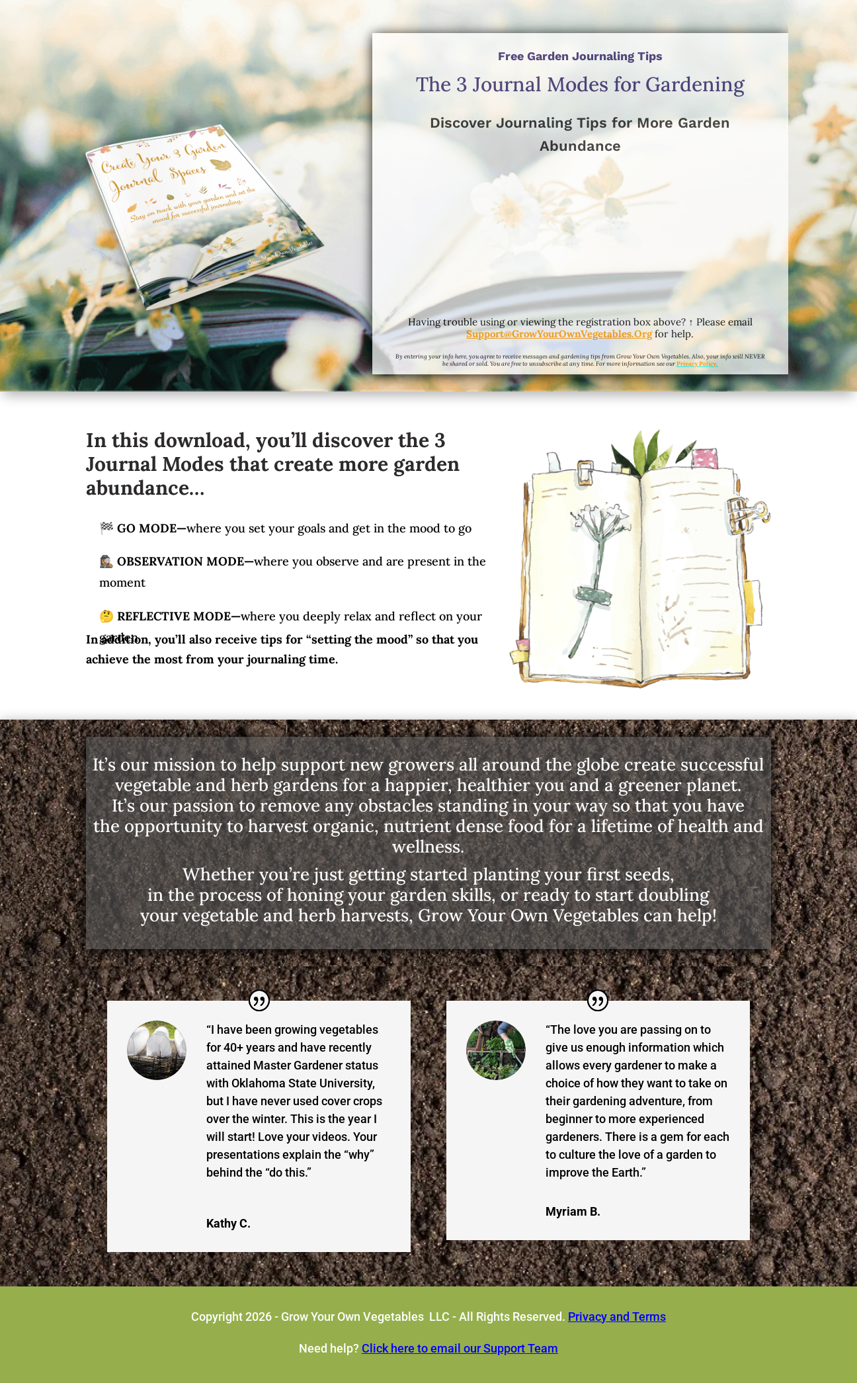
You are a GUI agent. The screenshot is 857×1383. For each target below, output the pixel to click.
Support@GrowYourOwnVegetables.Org (559, 333)
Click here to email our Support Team (460, 1348)
